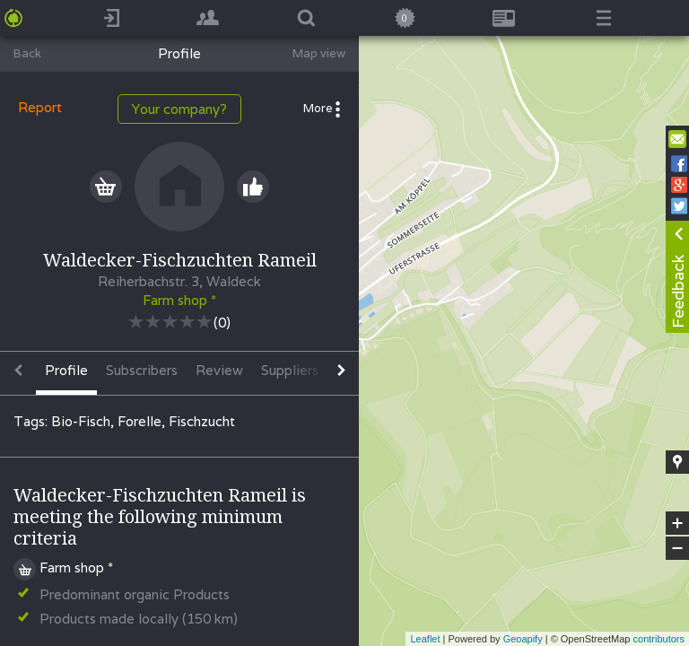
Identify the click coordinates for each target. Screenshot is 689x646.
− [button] (677, 548)
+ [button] (678, 523)
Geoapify (523, 638)
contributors (659, 638)
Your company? (179, 109)
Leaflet (425, 638)
